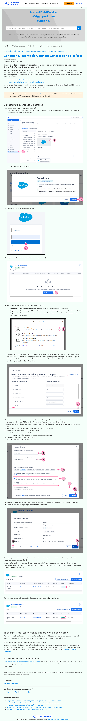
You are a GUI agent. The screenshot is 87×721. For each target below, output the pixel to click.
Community (44, 3)
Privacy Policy (64, 719)
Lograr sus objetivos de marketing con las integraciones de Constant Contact (34, 701)
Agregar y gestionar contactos (35, 51)
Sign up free (69, 3)
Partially (18, 692)
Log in (78, 3)
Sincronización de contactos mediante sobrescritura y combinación (30, 709)
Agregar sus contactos (56, 51)
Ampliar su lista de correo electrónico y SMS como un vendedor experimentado (34, 707)
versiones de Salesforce (36, 94)
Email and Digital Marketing (13, 51)
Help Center (54, 3)
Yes (8, 692)
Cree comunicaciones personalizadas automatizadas (22, 662)
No (29, 692)
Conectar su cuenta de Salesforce (19, 80)
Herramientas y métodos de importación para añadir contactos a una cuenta (34, 703)
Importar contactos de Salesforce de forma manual (25, 705)
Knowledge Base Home (32, 3)
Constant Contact (53, 719)
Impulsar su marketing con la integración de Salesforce (26, 82)
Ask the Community (11, 684)
